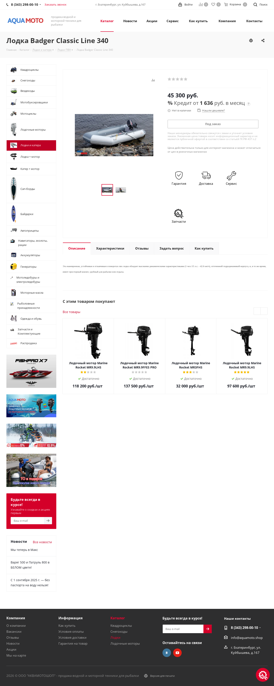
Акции (11, 649)
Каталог (117, 618)
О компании (16, 625)
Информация (70, 618)
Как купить (66, 625)
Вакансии (14, 631)
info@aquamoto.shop (247, 637)
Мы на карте (16, 655)
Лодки (115, 637)
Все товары (71, 312)
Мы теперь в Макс (24, 550)
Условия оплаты (71, 631)
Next (264, 311)
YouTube (177, 652)
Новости (13, 643)
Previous (257, 311)
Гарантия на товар (72, 643)
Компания (15, 618)
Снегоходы (119, 631)
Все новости (42, 542)
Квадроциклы (121, 625)
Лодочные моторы (125, 643)
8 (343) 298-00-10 (244, 627)
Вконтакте (166, 652)
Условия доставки (72, 637)
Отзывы (12, 637)
